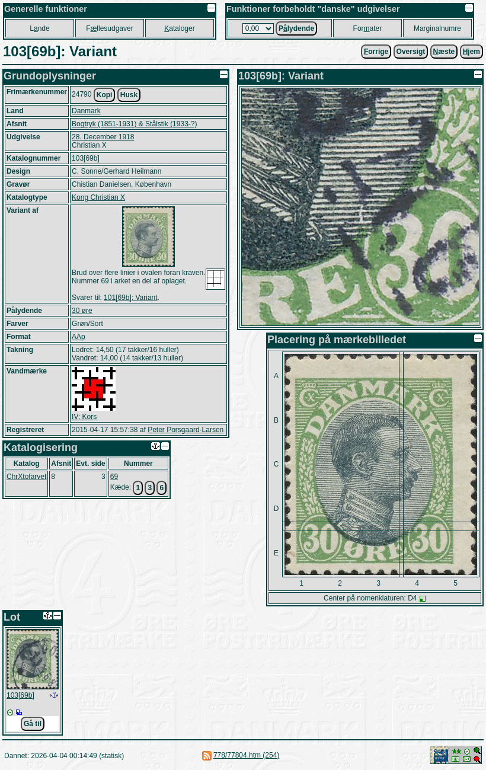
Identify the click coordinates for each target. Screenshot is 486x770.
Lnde (39, 28)
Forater (367, 28)
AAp (78, 337)
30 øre (82, 310)
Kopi (105, 95)
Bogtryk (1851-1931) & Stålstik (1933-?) (134, 124)
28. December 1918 (103, 137)
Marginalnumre (437, 28)
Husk (129, 95)
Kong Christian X (98, 197)
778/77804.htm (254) (246, 755)
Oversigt (411, 51)
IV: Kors (84, 417)
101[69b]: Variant (131, 297)
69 (114, 476)
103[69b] (20, 695)
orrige (376, 51)
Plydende (296, 28)
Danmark (86, 111)
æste (444, 51)
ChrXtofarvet (26, 476)
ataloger (179, 28)
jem (471, 51)
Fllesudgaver (109, 28)
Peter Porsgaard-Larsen (185, 430)
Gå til (32, 724)
